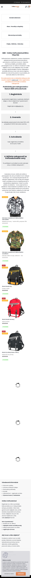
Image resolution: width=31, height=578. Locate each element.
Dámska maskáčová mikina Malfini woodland (12, 253)
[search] (26, 6)
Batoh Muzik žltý (7, 286)
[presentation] (2, 457)
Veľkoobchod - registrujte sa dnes (12, 493)
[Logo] (15, 7)
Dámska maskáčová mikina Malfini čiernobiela (12, 463)
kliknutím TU (20, 106)
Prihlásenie (17, 2)
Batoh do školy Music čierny (10, 352)
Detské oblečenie (14, 18)
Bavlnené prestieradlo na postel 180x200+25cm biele (11, 390)
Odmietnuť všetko (9, 573)
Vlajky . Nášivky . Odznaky (14, 44)
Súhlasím (21, 574)
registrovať (15, 80)
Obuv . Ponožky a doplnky (15, 26)
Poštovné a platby (8, 485)
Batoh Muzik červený (8, 319)
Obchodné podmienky (9, 489)
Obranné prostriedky (15, 35)
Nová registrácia (26, 2)
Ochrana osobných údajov (10, 487)
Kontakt (5, 491)
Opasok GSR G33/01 (8, 427)
